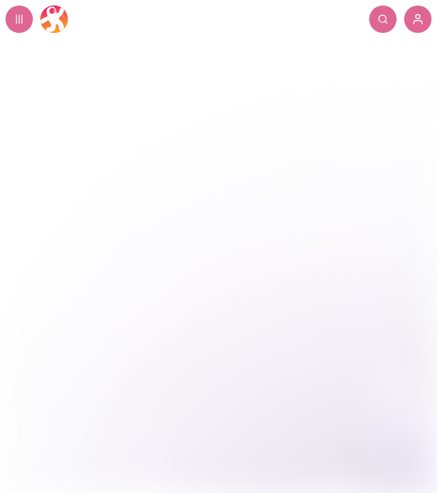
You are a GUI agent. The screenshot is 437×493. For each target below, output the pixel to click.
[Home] (54, 19)
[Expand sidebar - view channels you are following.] (19, 19)
